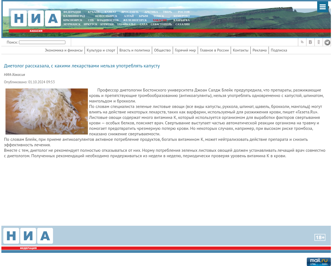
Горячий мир (185, 50)
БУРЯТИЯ (107, 24)
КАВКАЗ (110, 11)
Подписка (279, 50)
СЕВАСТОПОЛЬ (161, 24)
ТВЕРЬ (167, 11)
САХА (143, 24)
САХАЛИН (182, 24)
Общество (162, 50)
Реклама (260, 50)
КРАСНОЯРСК (72, 20)
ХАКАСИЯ (159, 20)
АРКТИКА (151, 11)
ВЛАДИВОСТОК (108, 20)
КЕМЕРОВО (181, 16)
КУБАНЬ (93, 11)
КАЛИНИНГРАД (74, 16)
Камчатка (181, 20)
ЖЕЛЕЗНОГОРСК (135, 20)
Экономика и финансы (63, 50)
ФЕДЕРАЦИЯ (72, 11)
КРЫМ (143, 16)
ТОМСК (159, 16)
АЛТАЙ (129, 16)
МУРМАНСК (71, 24)
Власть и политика (134, 50)
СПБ (91, 20)
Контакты (241, 50)
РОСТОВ (183, 11)
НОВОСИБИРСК (106, 16)
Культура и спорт (101, 50)
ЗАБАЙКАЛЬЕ (127, 24)
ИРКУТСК (90, 24)
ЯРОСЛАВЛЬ (130, 11)
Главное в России (214, 50)
